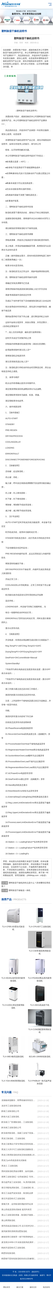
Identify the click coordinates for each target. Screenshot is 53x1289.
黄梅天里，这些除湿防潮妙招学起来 (17, 1204)
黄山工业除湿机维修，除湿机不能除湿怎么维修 (19, 1215)
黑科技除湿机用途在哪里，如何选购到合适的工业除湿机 (19, 1171)
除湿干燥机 (28, 120)
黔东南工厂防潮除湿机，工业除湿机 (17, 1122)
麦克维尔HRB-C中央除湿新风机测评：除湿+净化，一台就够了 (19, 1242)
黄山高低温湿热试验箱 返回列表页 (16, 1209)
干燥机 (48, 116)
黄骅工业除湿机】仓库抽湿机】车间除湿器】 (19, 1177)
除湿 (43, 116)
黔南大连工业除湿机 (10, 1116)
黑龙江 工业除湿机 (9, 1166)
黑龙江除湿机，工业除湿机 (13, 1138)
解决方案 (20, 1285)
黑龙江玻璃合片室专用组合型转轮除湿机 (19, 1144)
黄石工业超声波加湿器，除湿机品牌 (17, 1193)
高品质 (8, 130)
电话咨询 (46, 1285)
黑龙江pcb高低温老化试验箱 (13, 1160)
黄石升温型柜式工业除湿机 (13, 1198)
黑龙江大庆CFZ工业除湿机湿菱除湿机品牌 (19, 1149)
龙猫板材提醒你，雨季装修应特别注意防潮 (19, 1100)
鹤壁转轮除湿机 (8, 1253)
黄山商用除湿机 (8, 1220)
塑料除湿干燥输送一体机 (19, 890)
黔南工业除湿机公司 (10, 1111)
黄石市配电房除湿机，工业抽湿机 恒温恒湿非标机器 (19, 1187)
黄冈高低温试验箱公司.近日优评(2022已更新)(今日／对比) (19, 1226)
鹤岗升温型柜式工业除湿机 (13, 1248)
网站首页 (6, 1285)
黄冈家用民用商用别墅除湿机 (14, 1231)
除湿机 (8, 212)
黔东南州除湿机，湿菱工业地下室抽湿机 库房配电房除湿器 (19, 1133)
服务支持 (33, 1285)
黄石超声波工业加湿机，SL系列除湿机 (18, 1182)
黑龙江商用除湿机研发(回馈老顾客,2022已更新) (19, 1155)
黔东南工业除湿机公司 (11, 1127)
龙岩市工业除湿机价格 (11, 1106)
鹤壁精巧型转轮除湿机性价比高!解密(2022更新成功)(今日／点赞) (19, 1258)
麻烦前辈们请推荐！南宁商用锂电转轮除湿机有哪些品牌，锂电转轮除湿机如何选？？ (19, 1237)
